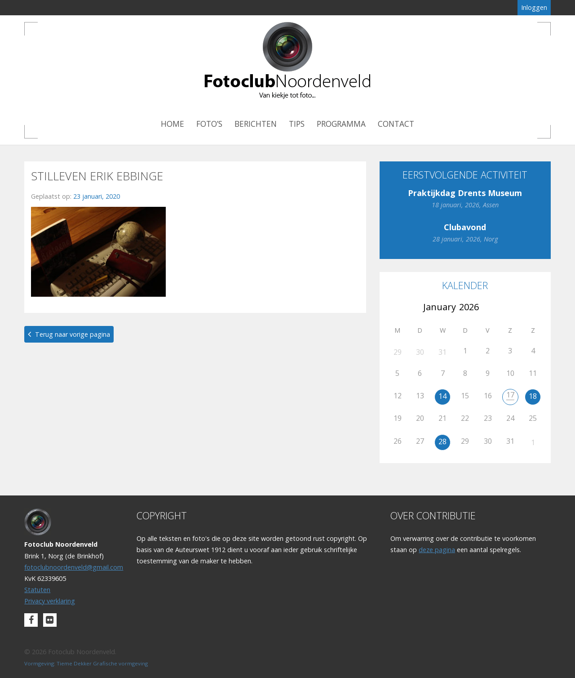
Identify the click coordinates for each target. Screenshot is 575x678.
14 (442, 396)
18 (533, 396)
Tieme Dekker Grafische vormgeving (102, 663)
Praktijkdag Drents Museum (465, 192)
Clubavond (465, 227)
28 (442, 441)
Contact (396, 124)
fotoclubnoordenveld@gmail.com (73, 567)
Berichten (255, 124)
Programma (341, 124)
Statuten (37, 589)
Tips (297, 124)
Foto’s (209, 124)
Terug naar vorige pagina (72, 334)
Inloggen (534, 7)
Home (172, 124)
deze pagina (437, 549)
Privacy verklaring (49, 601)
